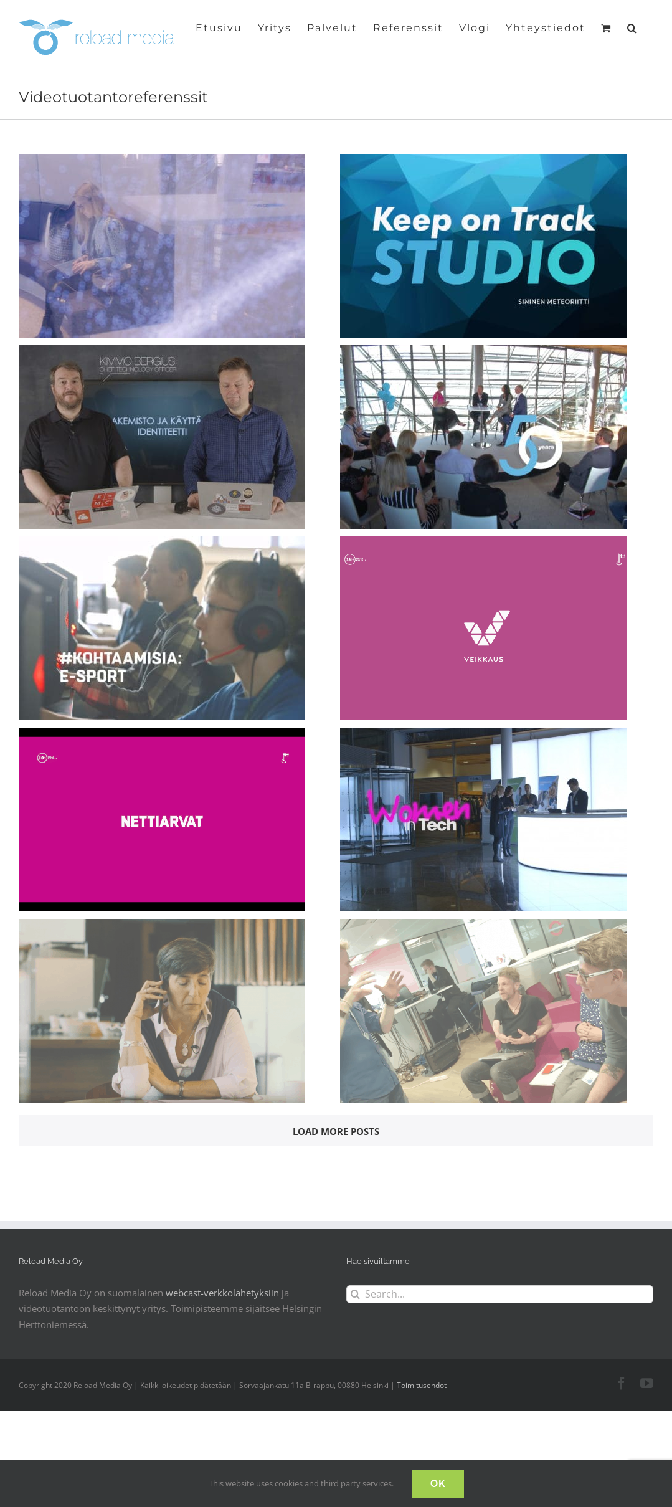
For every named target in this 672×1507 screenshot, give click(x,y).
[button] (632, 27)
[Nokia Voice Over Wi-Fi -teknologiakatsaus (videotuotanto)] (162, 926)
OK (438, 1484)
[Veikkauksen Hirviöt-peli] (483, 544)
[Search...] (500, 1294)
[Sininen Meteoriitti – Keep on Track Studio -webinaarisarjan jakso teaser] (483, 161)
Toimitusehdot (422, 1385)
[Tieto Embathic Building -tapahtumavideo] (162, 161)
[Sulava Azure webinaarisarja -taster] (162, 352)
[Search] (355, 1294)
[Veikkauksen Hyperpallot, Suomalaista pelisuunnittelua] (162, 735)
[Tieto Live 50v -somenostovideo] (483, 352)
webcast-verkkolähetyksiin (222, 1292)
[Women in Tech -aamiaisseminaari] (483, 735)
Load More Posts (336, 1131)
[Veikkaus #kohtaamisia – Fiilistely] (162, 544)
